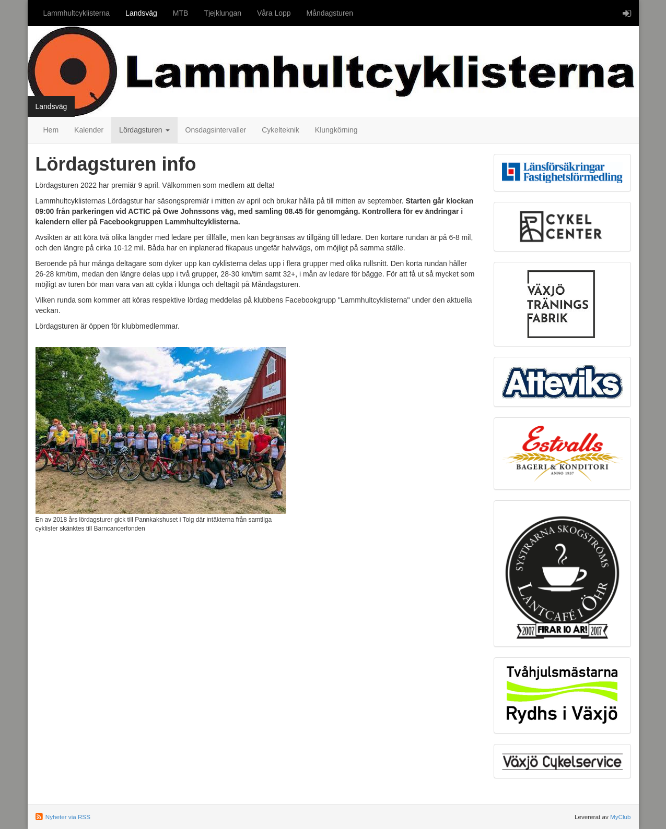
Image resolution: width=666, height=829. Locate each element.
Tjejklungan (222, 13)
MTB (181, 13)
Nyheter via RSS (67, 816)
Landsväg (141, 13)
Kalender (88, 130)
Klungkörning (336, 130)
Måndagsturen (330, 13)
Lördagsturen (144, 130)
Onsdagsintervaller (216, 130)
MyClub (620, 816)
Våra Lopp (274, 13)
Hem (51, 130)
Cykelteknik (280, 130)
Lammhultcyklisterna (76, 13)
